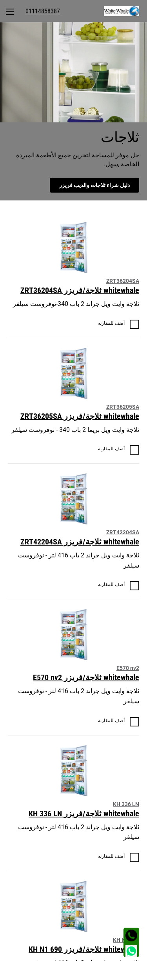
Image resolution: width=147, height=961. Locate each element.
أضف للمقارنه (111, 323)
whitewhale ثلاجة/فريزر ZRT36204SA (79, 290)
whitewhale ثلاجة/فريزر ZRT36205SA (79, 416)
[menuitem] (125, 11)
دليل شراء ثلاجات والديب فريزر (94, 185)
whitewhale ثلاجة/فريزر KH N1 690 (84, 949)
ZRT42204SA (122, 532)
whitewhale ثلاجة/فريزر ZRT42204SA (79, 541)
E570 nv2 (127, 668)
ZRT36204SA (122, 281)
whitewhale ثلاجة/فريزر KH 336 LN (84, 813)
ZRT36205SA (122, 407)
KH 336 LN (126, 804)
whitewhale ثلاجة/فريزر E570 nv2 (86, 677)
